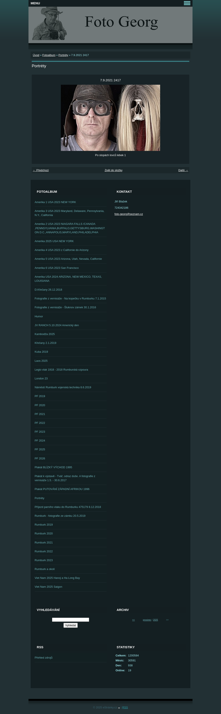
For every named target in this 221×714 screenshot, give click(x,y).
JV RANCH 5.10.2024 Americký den (57, 325)
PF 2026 (40, 458)
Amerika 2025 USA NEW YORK (54, 241)
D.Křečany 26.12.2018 (48, 289)
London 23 (41, 378)
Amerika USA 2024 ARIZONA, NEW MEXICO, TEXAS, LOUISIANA (68, 278)
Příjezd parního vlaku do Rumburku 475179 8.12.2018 (68, 507)
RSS (125, 707)
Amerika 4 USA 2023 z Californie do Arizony (62, 250)
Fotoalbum (48, 55)
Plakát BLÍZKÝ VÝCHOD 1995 (53, 467)
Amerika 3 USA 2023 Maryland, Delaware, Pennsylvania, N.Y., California (69, 213)
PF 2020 (40, 405)
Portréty (63, 55)
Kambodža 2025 (45, 334)
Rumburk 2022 (44, 551)
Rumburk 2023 (44, 560)
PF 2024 (40, 440)
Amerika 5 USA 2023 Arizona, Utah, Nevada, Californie (68, 258)
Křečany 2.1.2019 (45, 342)
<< (133, 620)
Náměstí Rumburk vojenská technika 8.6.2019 (63, 387)
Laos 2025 (41, 360)
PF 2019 (40, 396)
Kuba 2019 (41, 351)
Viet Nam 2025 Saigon (48, 586)
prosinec (147, 620)
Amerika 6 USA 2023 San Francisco (57, 267)
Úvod (36, 55)
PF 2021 (40, 414)
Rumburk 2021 (44, 542)
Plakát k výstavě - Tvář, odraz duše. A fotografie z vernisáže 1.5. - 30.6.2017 (65, 478)
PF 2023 (40, 431)
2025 (155, 620)
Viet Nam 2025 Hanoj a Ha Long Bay (57, 577)
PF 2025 (40, 449)
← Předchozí (41, 170)
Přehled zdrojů (44, 657)
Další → (183, 170)
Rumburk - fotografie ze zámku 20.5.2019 (60, 515)
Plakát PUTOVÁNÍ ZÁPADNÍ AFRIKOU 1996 (62, 489)
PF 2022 (40, 422)
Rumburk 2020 (44, 533)
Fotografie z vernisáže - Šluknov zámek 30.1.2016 (65, 307)
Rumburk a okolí (45, 569)
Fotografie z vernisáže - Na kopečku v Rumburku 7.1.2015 (70, 298)
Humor (39, 316)
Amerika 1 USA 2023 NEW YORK (55, 202)
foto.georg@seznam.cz (129, 214)
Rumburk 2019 (44, 524)
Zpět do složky (114, 170)
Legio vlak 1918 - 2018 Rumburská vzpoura (61, 369)
